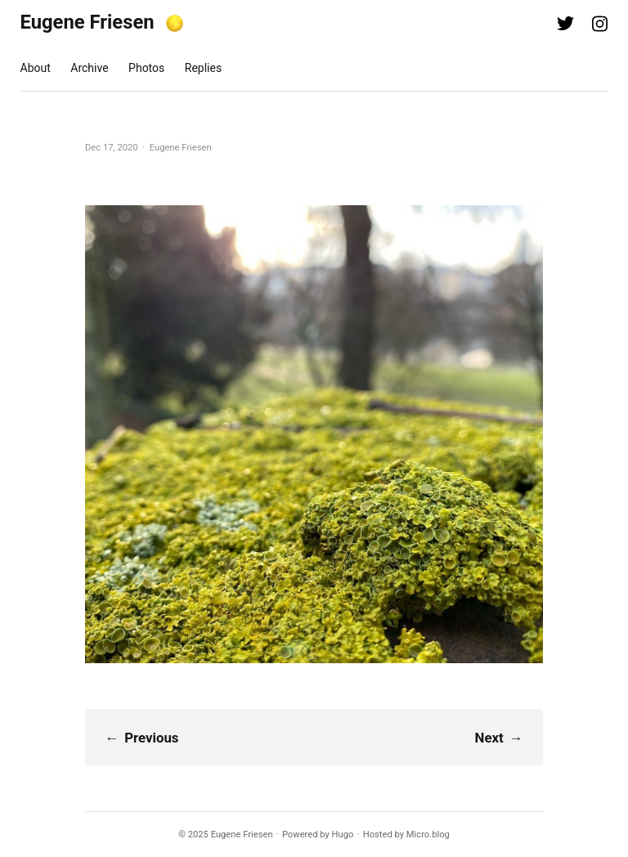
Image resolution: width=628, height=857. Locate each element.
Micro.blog (428, 834)
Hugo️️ (343, 834)
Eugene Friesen (87, 22)
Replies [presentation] (203, 67)
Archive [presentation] (89, 67)
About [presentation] (35, 67)
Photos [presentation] (146, 67)
